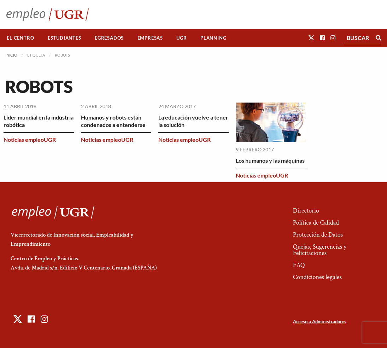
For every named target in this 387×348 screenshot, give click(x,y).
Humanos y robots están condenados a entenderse (113, 121)
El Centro (20, 38)
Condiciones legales (317, 277)
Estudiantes (64, 38)
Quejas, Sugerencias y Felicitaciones (319, 250)
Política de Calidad (316, 223)
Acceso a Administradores (319, 321)
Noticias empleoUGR (30, 139)
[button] (311, 38)
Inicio (11, 55)
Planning (213, 38)
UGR (181, 38)
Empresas (150, 38)
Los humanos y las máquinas (270, 160)
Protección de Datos (318, 235)
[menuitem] (20, 38)
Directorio (306, 211)
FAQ (299, 265)
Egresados (109, 38)
